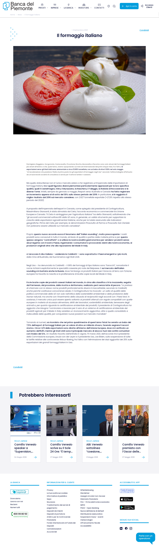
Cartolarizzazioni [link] (54, 516)
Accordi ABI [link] (52, 519)
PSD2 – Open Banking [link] (89, 496)
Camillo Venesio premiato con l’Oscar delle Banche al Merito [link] (133, 439)
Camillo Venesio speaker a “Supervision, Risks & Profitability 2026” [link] (25, 441)
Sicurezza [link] (51, 490)
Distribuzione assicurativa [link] (91, 502)
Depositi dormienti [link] (55, 499)
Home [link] (12, 15)
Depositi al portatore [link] (56, 502)
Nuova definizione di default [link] (92, 499)
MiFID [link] (82, 493)
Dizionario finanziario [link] (89, 487)
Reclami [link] (13, 492)
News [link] (20, 15)
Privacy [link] (50, 478)
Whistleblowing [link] (87, 478)
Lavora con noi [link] (16, 489)
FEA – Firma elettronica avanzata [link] (94, 490)
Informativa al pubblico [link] (57, 484)
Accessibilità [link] (85, 513)
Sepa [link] (49, 487)
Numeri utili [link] (15, 495)
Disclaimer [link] (85, 481)
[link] (18, 6)
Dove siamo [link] (15, 486)
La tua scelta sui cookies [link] (57, 481)
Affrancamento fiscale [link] (90, 510)
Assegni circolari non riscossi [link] (92, 484)
